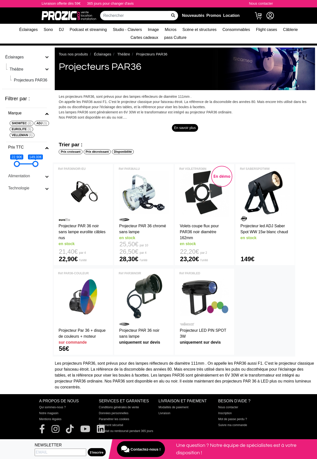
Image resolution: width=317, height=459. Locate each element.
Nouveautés (193, 15)
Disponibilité (123, 151)
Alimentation (19, 176)
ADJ (41, 123)
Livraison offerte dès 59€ (61, 3)
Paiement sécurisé (111, 425)
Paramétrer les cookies (114, 419)
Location (231, 15)
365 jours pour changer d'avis (110, 3)
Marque (15, 113)
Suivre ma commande (232, 425)
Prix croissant (70, 151)
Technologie (18, 188)
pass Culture (175, 37)
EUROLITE (21, 129)
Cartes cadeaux (144, 37)
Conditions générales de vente (119, 407)
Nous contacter (261, 3)
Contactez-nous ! (141, 449)
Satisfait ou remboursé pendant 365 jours (126, 431)
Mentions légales (50, 419)
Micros (170, 29)
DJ (61, 29)
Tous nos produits (73, 54)
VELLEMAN (22, 135)
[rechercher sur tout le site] (173, 15)
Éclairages (28, 29)
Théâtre (16, 69)
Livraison (164, 413)
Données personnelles (113, 413)
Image (153, 29)
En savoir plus (185, 128)
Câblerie (290, 29)
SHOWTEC (21, 123)
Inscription (225, 413)
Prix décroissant (97, 151)
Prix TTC (16, 147)
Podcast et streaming (88, 29)
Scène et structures (199, 29)
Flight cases (266, 29)
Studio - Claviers (127, 29)
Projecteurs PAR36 (30, 80)
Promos (213, 15)
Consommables (236, 29)
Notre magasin (48, 413)
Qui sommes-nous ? (52, 407)
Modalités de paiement (173, 407)
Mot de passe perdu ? (232, 419)
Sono (48, 29)
